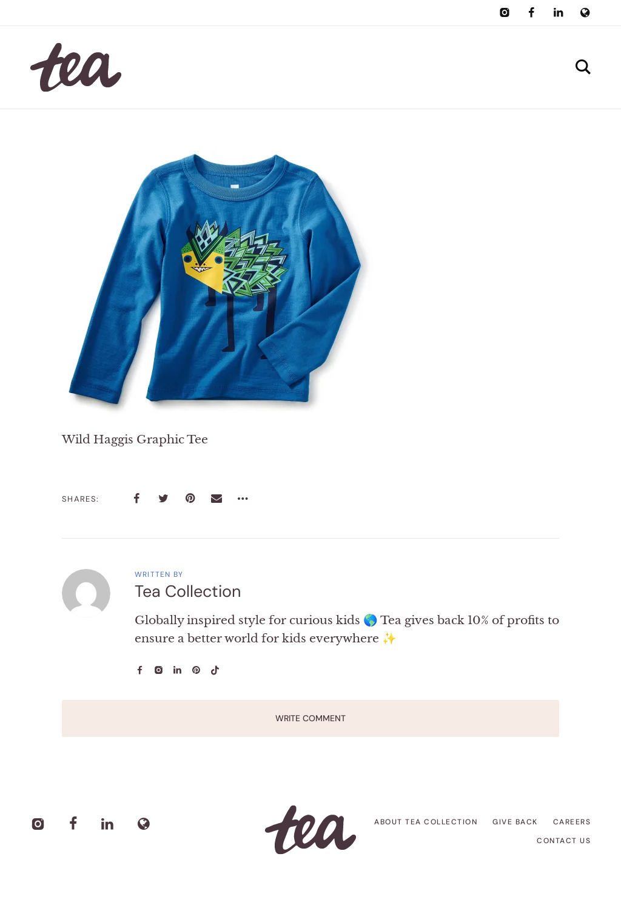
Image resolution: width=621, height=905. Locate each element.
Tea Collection (188, 591)
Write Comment (310, 718)
